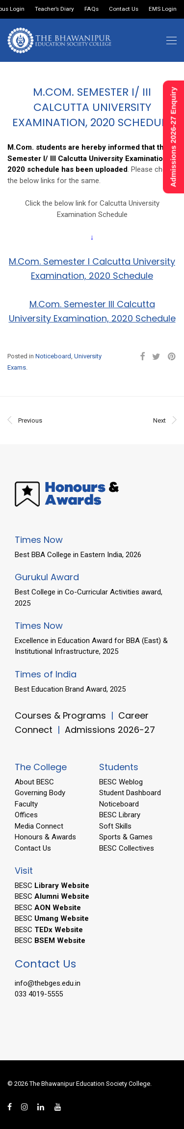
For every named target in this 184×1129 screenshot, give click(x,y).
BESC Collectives (126, 848)
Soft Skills (115, 826)
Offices (26, 814)
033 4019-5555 (39, 994)
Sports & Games (126, 837)
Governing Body (40, 792)
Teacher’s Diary (54, 9)
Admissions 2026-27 (110, 730)
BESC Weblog (121, 782)
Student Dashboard (130, 792)
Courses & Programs (60, 715)
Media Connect (39, 826)
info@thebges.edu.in (47, 983)
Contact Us (123, 9)
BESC (52, 885)
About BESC (34, 782)
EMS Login (163, 9)
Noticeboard (53, 356)
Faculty (26, 804)
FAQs (91, 9)
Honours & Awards (45, 837)
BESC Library (119, 814)
